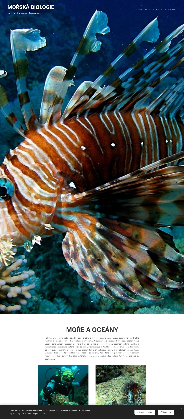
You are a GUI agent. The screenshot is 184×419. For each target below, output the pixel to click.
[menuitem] (141, 9)
